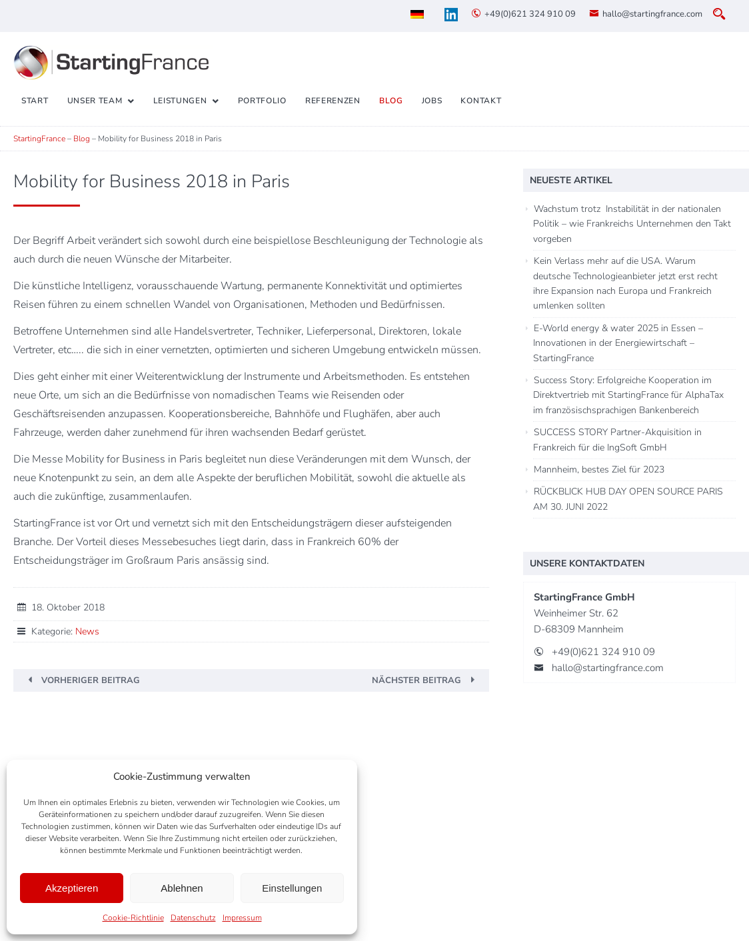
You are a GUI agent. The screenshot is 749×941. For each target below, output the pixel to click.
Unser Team (95, 100)
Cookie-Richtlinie (133, 917)
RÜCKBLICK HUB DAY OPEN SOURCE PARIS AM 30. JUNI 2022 (628, 498)
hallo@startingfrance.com (652, 14)
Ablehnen (182, 888)
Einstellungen (292, 888)
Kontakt (480, 100)
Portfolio (262, 100)
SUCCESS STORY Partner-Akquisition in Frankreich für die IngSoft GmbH (617, 439)
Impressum (242, 917)
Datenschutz (193, 917)
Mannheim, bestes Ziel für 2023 (599, 469)
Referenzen (333, 100)
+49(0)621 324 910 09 (530, 14)
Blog (391, 100)
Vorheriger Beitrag (90, 680)
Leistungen (180, 100)
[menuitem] (417, 14)
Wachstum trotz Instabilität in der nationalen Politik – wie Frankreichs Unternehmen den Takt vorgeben (632, 224)
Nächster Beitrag (416, 680)
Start (35, 100)
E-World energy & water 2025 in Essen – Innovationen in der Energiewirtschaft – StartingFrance (618, 343)
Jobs (432, 100)
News (87, 631)
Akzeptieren (71, 888)
